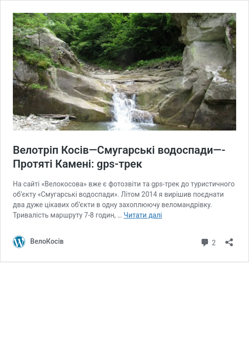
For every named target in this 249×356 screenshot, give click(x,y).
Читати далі (143, 215)
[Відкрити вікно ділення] (229, 239)
